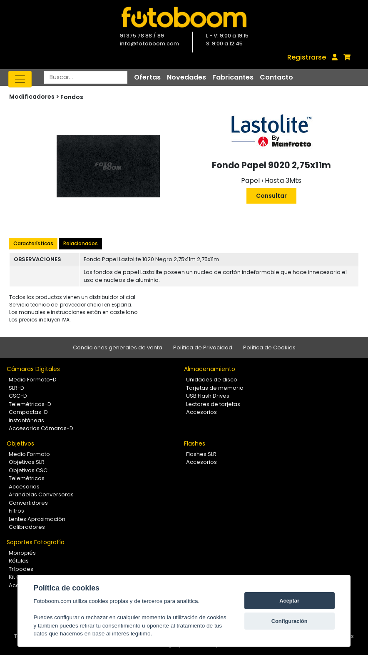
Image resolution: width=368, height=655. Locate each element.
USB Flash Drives (207, 396)
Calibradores (27, 527)
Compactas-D (28, 412)
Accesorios (201, 412)
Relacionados (80, 243)
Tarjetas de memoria (215, 388)
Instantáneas (26, 420)
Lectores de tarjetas (213, 404)
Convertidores (28, 503)
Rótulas (19, 561)
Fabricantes (233, 77)
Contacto (276, 77)
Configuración (289, 621)
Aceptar (289, 601)
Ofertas (147, 77)
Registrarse (306, 57)
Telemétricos (27, 478)
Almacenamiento (209, 369)
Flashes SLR (201, 454)
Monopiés (22, 553)
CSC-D (18, 396)
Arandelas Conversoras (41, 494)
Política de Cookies (269, 347)
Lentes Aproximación (37, 519)
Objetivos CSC (28, 470)
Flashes (194, 443)
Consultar (271, 196)
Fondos (71, 97)
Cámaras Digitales (33, 369)
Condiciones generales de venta (117, 347)
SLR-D (16, 388)
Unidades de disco (211, 380)
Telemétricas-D (30, 404)
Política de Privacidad (202, 347)
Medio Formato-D (33, 380)
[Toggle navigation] (20, 79)
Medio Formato (29, 454)
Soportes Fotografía (36, 542)
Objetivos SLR (27, 462)
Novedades (186, 77)
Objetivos (20, 443)
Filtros (16, 511)
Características (33, 243)
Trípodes (21, 569)
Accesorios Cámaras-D (41, 428)
